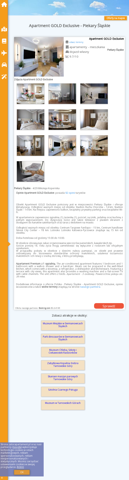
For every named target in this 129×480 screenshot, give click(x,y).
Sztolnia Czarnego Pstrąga (63, 389)
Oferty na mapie (116, 18)
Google (17, 447)
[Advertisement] (69, 450)
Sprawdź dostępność (109, 306)
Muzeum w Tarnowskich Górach (63, 403)
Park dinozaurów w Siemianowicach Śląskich (63, 338)
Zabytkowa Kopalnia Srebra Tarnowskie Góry (62, 364)
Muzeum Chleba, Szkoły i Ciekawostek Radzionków (63, 351)
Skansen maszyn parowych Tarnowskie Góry (63, 378)
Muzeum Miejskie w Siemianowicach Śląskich (63, 325)
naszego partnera (90, 286)
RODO (20, 467)
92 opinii (70, 192)
